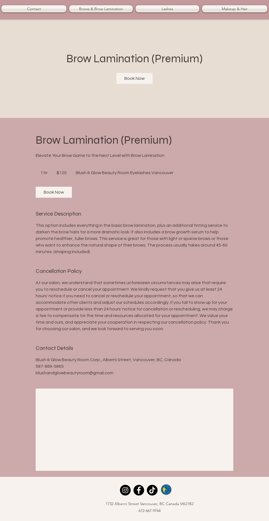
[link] (134, 78)
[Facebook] (138, 490)
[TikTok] (152, 490)
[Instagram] (125, 490)
